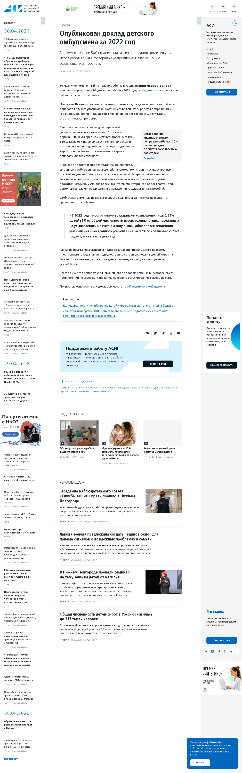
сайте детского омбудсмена (146, 286)
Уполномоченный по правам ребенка (88, 390)
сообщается (146, 90)
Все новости (11, 759)
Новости (65, 24)
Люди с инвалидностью (96, 521)
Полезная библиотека (219, 72)
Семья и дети (67, 71)
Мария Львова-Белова (102, 387)
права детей (123, 387)
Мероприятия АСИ (217, 63)
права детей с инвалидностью (147, 387)
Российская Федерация (79, 381)
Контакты (212, 53)
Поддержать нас (215, 81)
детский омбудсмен (78, 387)
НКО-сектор (78, 456)
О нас (209, 48)
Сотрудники (213, 58)
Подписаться (221, 92)
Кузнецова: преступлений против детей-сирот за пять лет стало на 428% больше (119, 305)
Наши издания (214, 77)
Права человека (164, 456)
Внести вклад (157, 363)
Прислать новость (216, 67)
